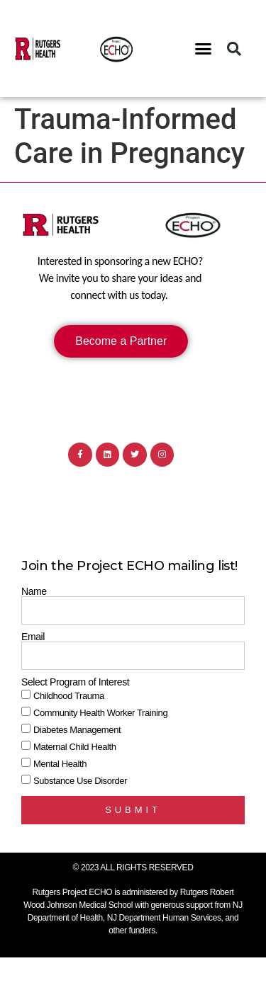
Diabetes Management (77, 729)
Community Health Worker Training (100, 712)
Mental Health (60, 763)
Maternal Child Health (74, 746)
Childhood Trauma (68, 695)
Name (34, 591)
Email (33, 637)
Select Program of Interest (75, 682)
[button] (202, 48)
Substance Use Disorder (80, 780)
